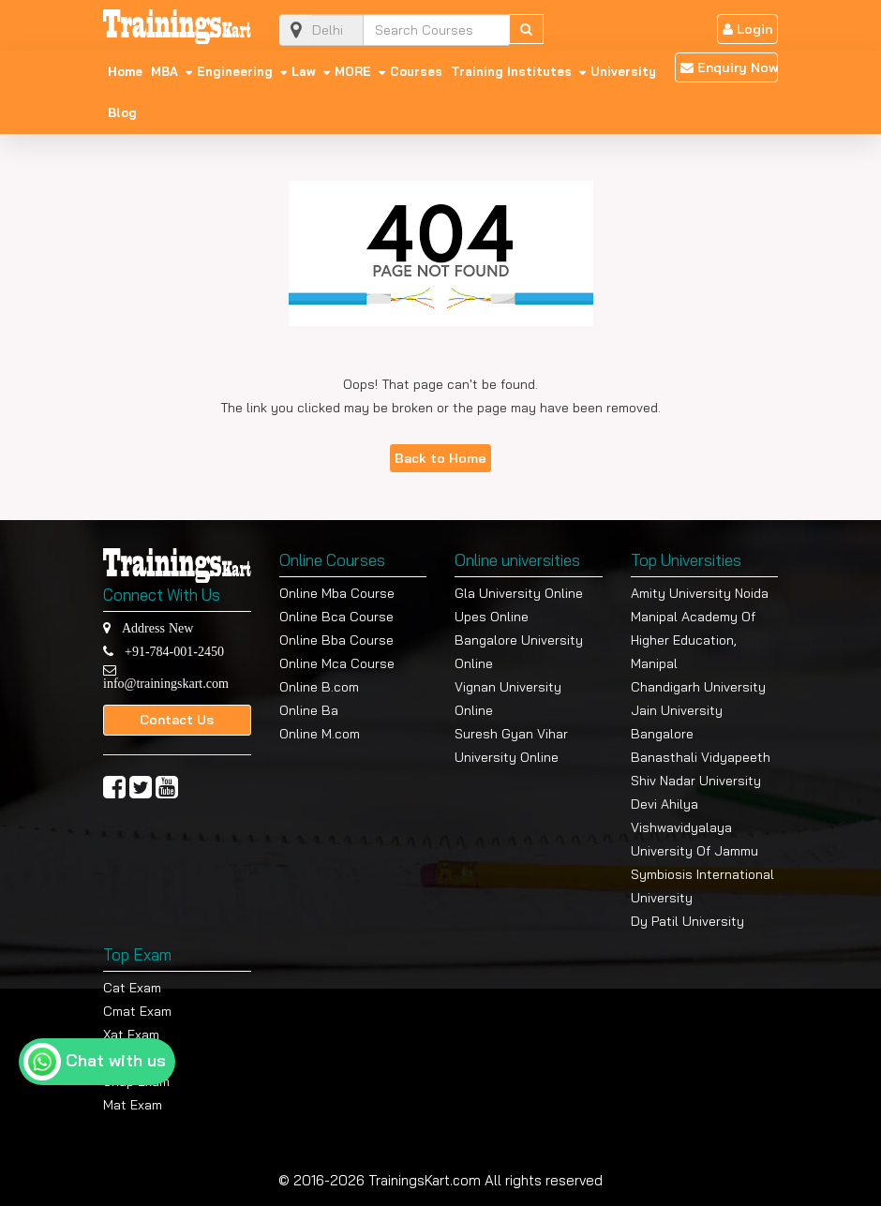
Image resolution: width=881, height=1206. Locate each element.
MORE (353, 71)
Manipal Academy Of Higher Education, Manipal (693, 640)
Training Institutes (511, 71)
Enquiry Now (729, 67)
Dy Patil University (687, 921)
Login (747, 29)
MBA (164, 71)
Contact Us (177, 719)
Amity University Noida (700, 593)
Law (303, 71)
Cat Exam (132, 987)
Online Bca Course (336, 616)
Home (125, 71)
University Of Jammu (694, 850)
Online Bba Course (336, 640)
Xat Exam (131, 1034)
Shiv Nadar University (696, 780)
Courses (416, 71)
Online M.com (319, 733)
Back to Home (440, 458)
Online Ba (308, 710)
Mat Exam (132, 1104)
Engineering (235, 71)
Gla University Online (519, 593)
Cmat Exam (137, 1011)
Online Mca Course (337, 663)
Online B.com (319, 686)
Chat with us (116, 1060)
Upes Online (492, 616)
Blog (122, 112)
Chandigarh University (698, 686)
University (623, 71)
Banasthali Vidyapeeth (700, 757)
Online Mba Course (337, 593)
